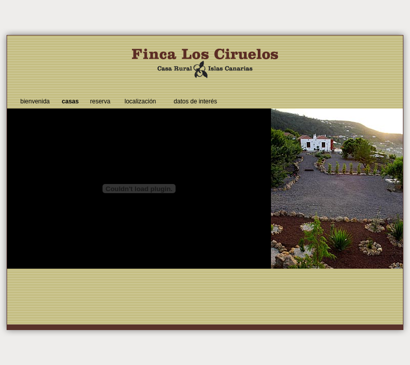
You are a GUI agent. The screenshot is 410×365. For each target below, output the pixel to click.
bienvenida (35, 101)
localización (140, 101)
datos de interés (195, 101)
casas (70, 101)
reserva (100, 101)
